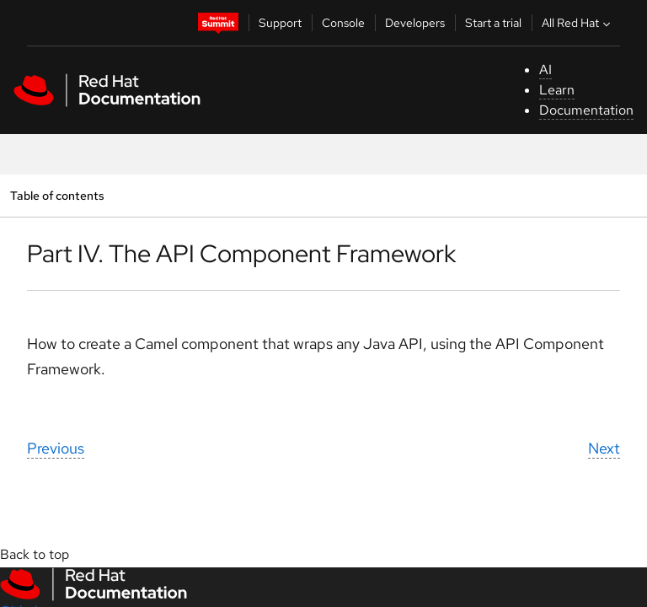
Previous (55, 448)
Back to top (34, 554)
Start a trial (493, 22)
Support (280, 22)
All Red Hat (578, 22)
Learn (557, 90)
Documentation (586, 110)
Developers (415, 22)
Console (343, 22)
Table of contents (56, 195)
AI (545, 69)
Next (604, 448)
